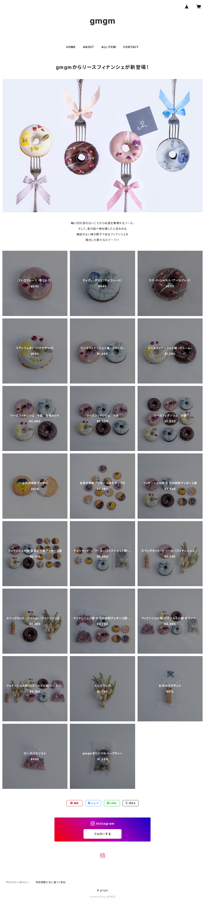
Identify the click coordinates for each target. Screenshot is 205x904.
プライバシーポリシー (17, 882)
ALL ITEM (108, 47)
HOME (71, 47)
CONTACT (131, 47)
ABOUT (88, 47)
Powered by (102, 896)
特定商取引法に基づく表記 (51, 882)
